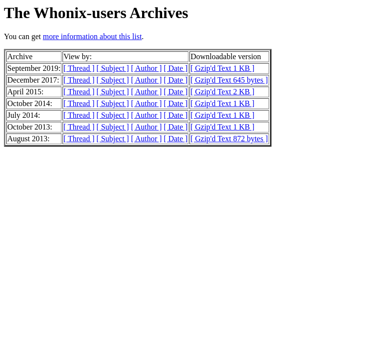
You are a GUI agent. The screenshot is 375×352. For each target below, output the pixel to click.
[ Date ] (176, 68)
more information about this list (92, 36)
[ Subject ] (113, 68)
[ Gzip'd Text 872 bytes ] (229, 138)
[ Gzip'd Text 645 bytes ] (229, 80)
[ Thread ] (79, 68)
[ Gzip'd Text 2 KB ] (222, 92)
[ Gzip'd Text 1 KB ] (222, 68)
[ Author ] (146, 68)
